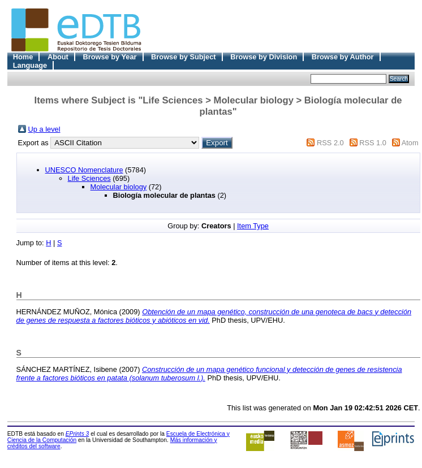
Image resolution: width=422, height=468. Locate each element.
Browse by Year (109, 57)
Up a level (44, 129)
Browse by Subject (183, 57)
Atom (410, 142)
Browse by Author (343, 57)
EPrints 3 (77, 434)
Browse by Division (263, 57)
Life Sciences (89, 178)
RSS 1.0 (372, 142)
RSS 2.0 (330, 142)
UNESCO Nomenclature (84, 170)
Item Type (253, 226)
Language (30, 65)
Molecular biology (119, 187)
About (58, 57)
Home (23, 57)
